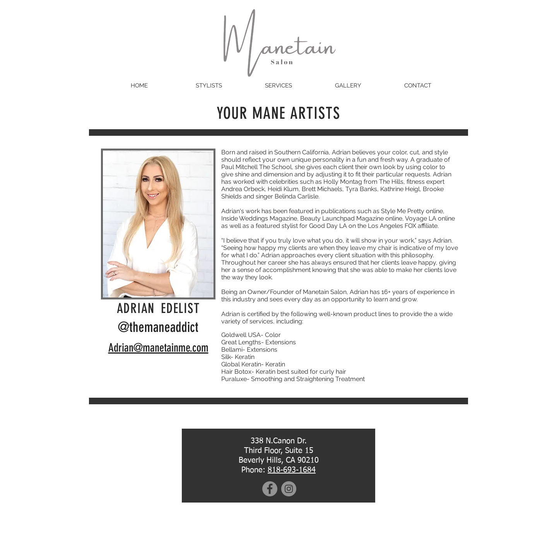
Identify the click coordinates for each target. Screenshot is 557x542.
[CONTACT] (417, 85)
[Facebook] (269, 488)
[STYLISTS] (208, 85)
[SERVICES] (278, 85)
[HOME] (139, 85)
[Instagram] (288, 488)
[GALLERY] (348, 85)
